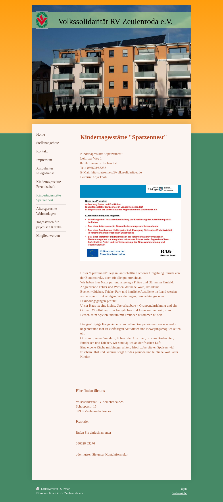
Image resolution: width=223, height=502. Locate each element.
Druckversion (47, 488)
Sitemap (65, 488)
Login (183, 488)
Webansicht (179, 493)
